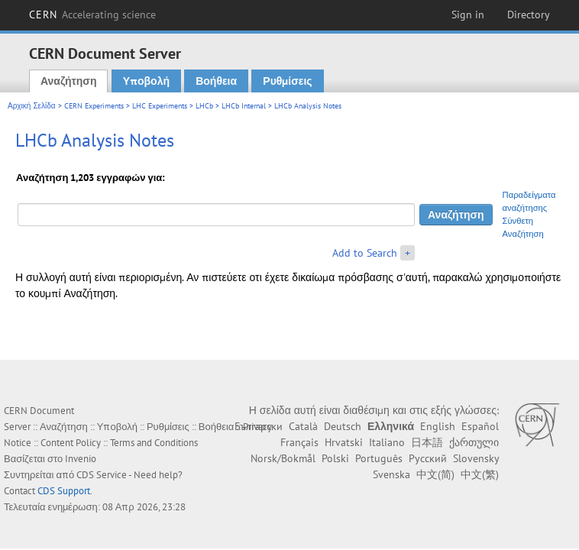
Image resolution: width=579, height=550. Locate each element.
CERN (92, 14)
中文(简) (435, 474)
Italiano (387, 442)
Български (259, 426)
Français (299, 442)
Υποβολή (146, 81)
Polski (335, 458)
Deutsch (342, 426)
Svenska (391, 474)
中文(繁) (480, 474)
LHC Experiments (159, 106)
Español (480, 426)
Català (303, 426)
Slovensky (476, 458)
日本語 (427, 442)
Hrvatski (344, 442)
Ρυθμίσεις (287, 81)
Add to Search (364, 253)
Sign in (467, 14)
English (437, 426)
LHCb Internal (244, 106)
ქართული (474, 442)
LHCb (204, 106)
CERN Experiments (94, 106)
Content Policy (70, 442)
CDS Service (101, 474)
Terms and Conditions (154, 442)
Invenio (80, 458)
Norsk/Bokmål (283, 458)
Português (379, 458)
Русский (428, 458)
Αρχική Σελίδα (32, 106)
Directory (528, 14)
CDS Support (63, 490)
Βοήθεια (216, 81)
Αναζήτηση (68, 81)
